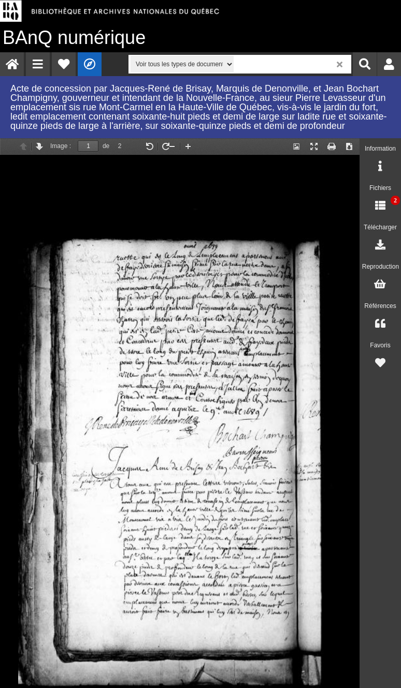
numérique (74, 37)
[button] (38, 64)
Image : (60, 146)
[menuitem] (12, 64)
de (106, 146)
